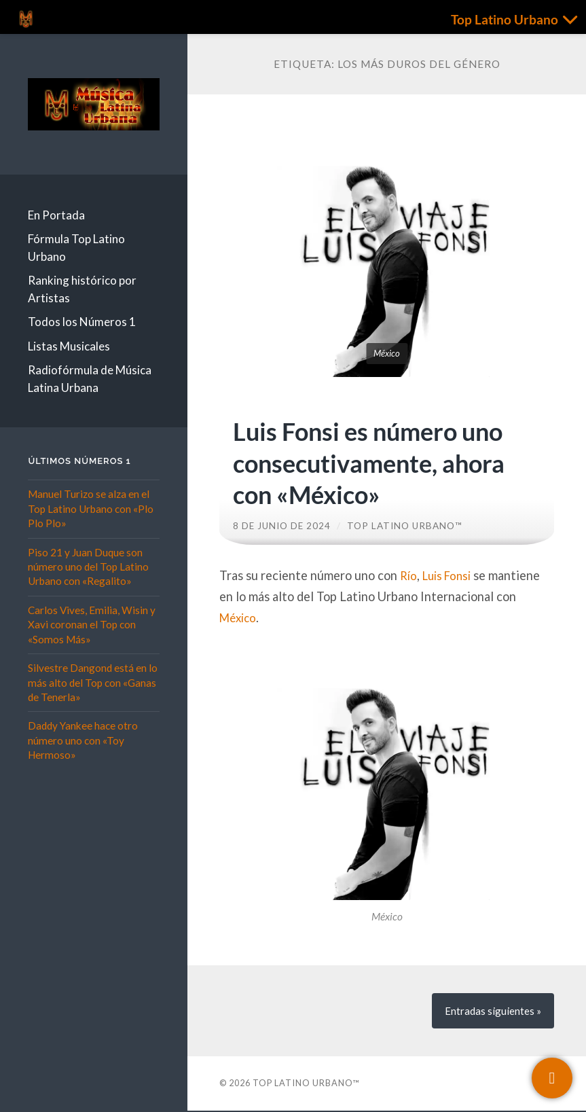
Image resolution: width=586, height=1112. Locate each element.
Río (409, 575)
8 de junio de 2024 (282, 525)
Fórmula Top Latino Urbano (76, 248)
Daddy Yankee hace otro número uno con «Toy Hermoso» (83, 740)
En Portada (56, 215)
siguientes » (492, 1011)
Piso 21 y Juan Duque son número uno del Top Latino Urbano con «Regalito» (88, 567)
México (239, 617)
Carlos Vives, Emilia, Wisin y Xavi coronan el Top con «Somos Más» (91, 624)
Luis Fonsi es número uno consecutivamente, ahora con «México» (381, 462)
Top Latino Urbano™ (404, 525)
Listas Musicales (69, 346)
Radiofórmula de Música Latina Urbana (89, 379)
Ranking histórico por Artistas (82, 289)
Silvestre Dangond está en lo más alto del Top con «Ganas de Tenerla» (93, 682)
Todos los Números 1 (82, 322)
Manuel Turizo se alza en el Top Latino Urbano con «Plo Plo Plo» (90, 508)
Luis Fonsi (451, 575)
